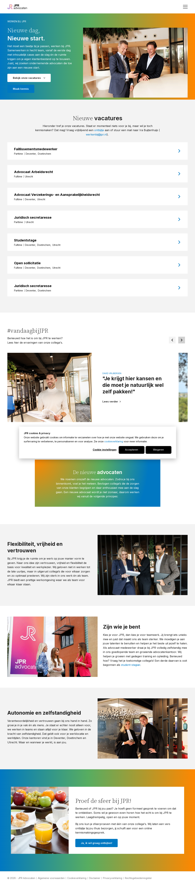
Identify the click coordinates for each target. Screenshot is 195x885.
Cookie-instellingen (104, 449)
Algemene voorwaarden (51, 878)
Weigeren (158, 449)
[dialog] (97, 442)
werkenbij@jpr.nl (96, 134)
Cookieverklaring (76, 878)
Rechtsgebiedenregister (138, 878)
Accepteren (131, 449)
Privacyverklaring (112, 878)
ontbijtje (99, 130)
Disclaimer (94, 878)
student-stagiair (130, 665)
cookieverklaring (113, 441)
